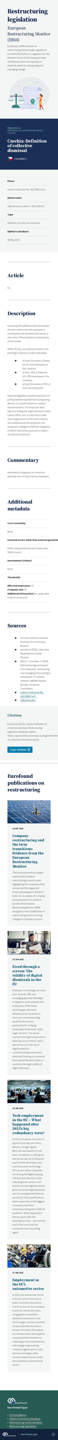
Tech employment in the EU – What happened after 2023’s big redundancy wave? (28, 1124)
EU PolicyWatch (17, 1415)
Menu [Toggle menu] (53, 1434)
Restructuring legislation (22, 1426)
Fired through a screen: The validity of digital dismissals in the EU (27, 976)
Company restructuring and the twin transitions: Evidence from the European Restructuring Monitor (28, 851)
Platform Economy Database (24, 1418)
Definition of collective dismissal (24, 130)
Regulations (13, 127)
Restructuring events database (25, 1422)
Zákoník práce (27, 700)
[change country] (20, 159)
